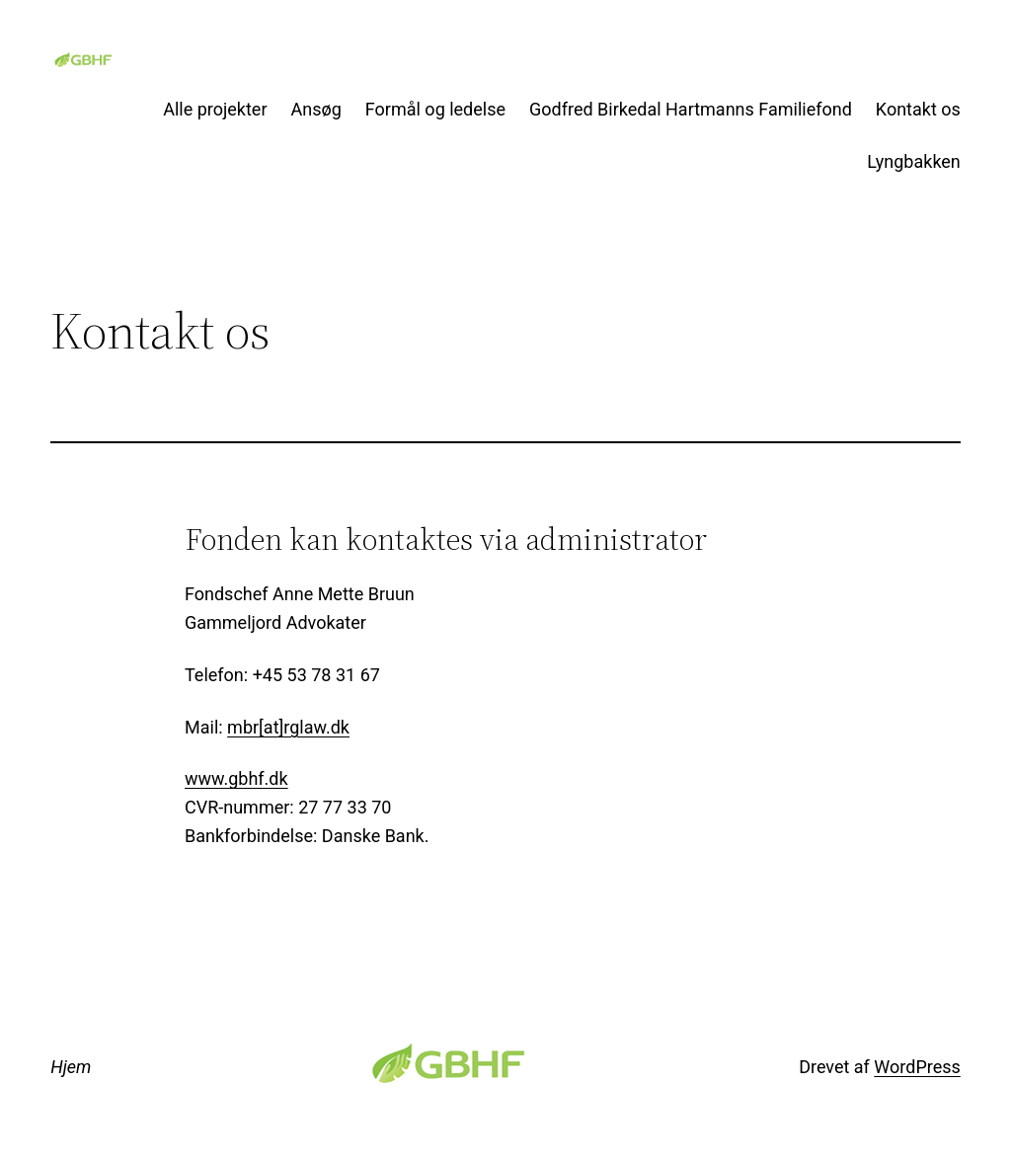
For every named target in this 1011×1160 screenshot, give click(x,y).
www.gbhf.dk (236, 778)
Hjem (70, 1066)
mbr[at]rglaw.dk (288, 727)
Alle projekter (215, 109)
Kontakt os (918, 109)
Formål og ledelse (435, 109)
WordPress (917, 1066)
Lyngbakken (914, 161)
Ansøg (316, 109)
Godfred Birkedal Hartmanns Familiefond (690, 109)
